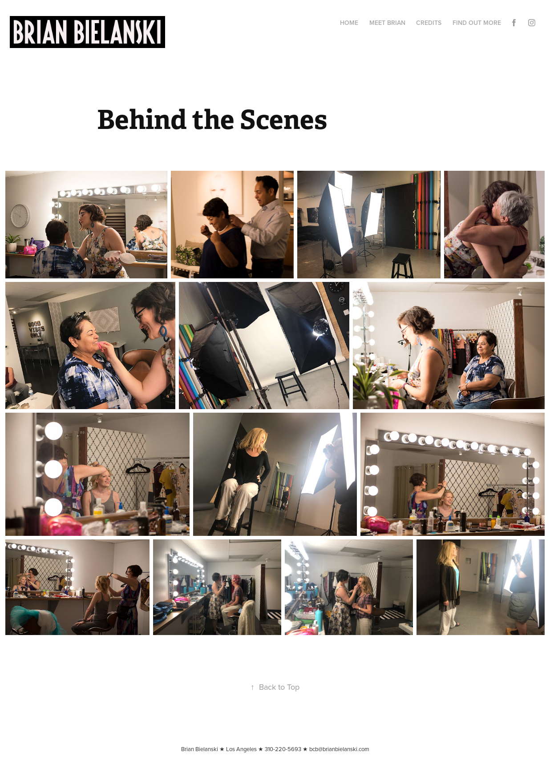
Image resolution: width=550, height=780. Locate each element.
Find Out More (477, 22)
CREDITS (428, 22)
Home (349, 22)
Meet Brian (387, 22)
